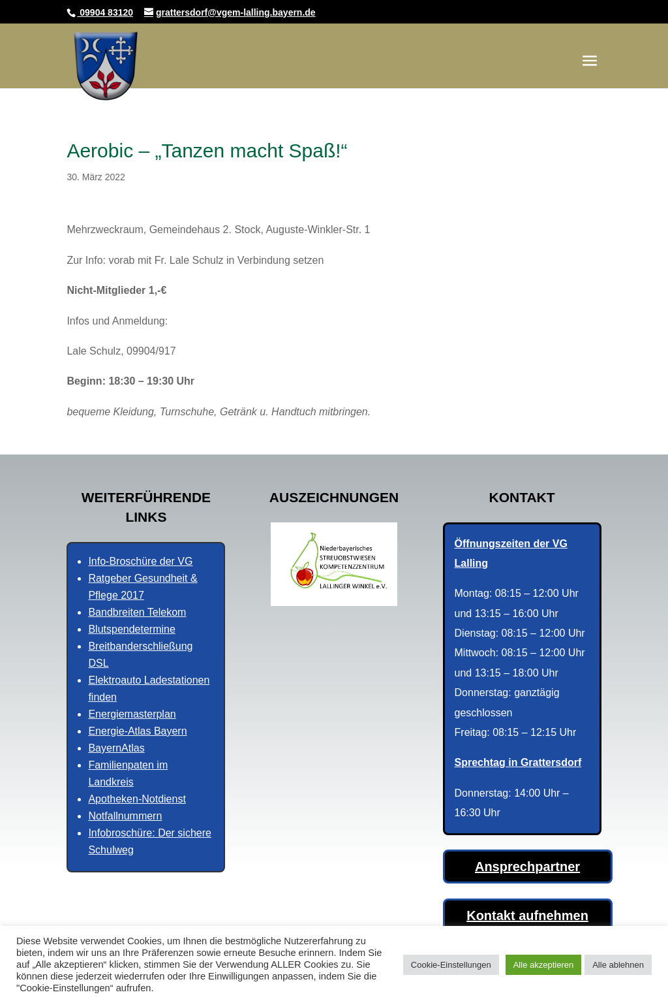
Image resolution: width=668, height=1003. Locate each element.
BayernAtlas (116, 748)
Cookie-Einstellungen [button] (451, 965)
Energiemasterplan (131, 714)
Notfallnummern (125, 815)
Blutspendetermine (131, 629)
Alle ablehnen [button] (618, 965)
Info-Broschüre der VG (140, 561)
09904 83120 (105, 12)
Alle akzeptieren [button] (543, 965)
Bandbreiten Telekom (137, 612)
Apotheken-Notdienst (136, 798)
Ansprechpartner (527, 866)
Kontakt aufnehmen (527, 915)
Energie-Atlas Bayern (137, 731)
